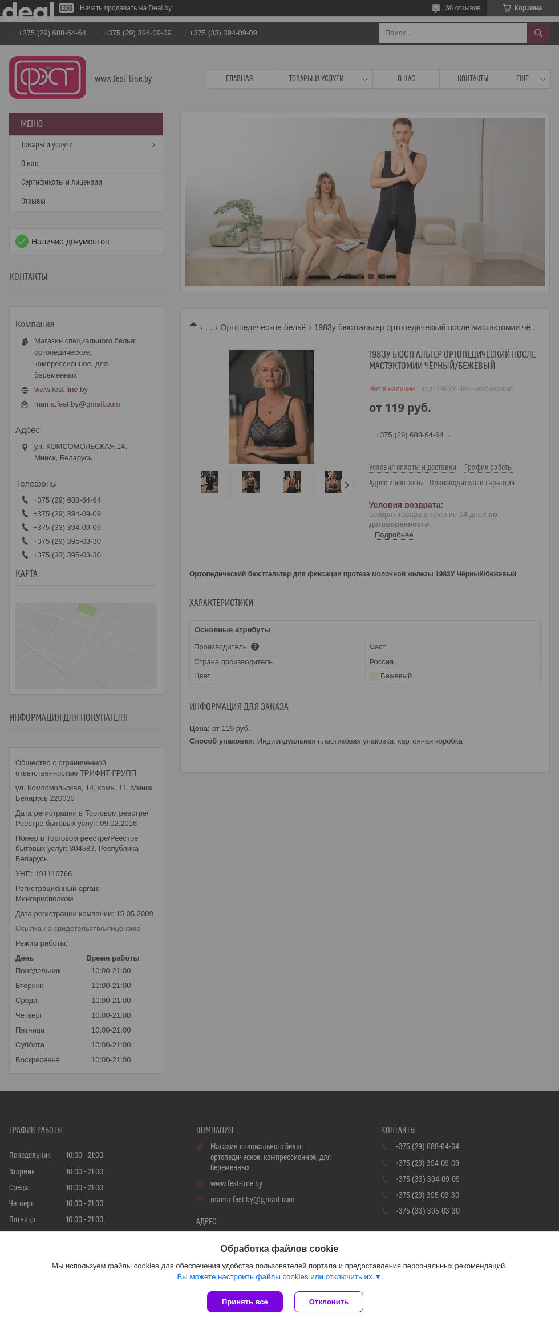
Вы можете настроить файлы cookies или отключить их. (275, 1276)
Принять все (245, 1302)
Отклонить (329, 1302)
